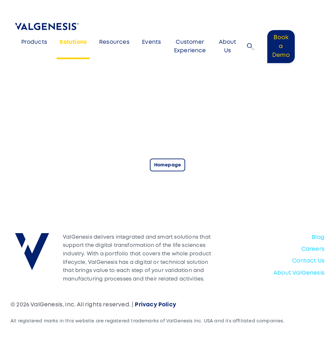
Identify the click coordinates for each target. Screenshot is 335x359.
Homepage (167, 165)
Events (151, 42)
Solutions (73, 42)
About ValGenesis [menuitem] (299, 273)
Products (34, 42)
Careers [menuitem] (313, 249)
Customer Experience (190, 46)
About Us (228, 46)
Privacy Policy (155, 304)
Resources (114, 42)
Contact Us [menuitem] (308, 261)
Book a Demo (281, 46)
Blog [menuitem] (318, 237)
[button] (250, 46)
